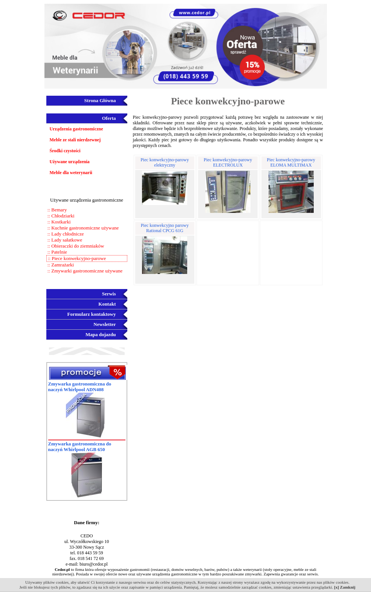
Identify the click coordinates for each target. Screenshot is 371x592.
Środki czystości (65, 150)
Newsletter (104, 324)
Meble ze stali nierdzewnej (75, 139)
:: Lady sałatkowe (64, 240)
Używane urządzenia (70, 161)
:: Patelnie (56, 252)
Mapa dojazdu (100, 334)
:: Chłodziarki (60, 216)
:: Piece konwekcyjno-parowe (76, 258)
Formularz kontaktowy (91, 314)
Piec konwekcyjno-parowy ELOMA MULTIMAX (291, 162)
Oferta (109, 118)
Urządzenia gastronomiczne (76, 129)
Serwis (109, 294)
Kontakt (107, 304)
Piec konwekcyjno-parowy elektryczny (164, 162)
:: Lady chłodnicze (65, 234)
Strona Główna (100, 100)
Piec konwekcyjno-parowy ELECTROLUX (228, 162)
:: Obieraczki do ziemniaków (75, 246)
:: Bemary (56, 210)
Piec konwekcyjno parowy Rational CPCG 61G (165, 228)
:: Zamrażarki (60, 265)
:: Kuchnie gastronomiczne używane (82, 228)
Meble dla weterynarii (71, 172)
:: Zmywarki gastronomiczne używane (84, 271)
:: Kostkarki (58, 222)
